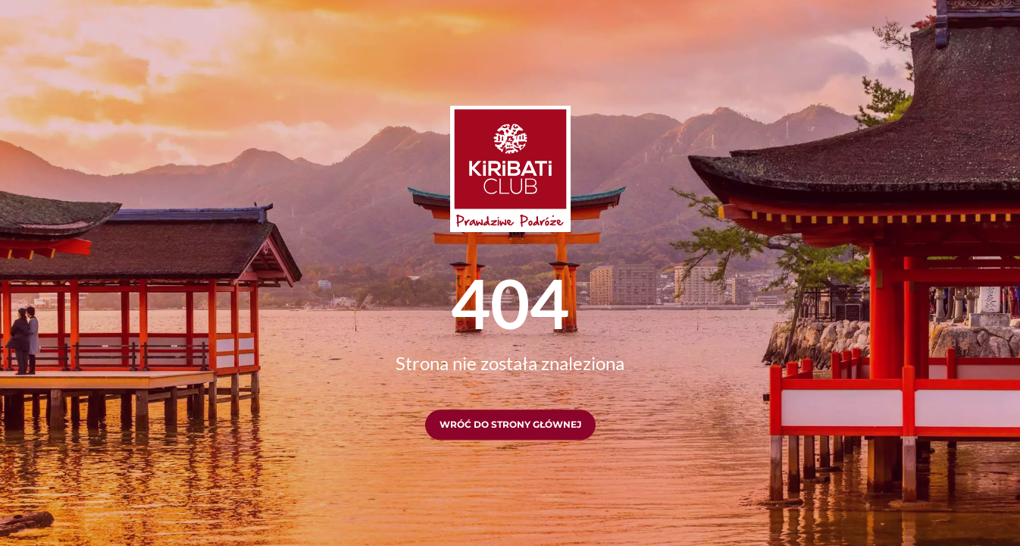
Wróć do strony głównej (510, 425)
